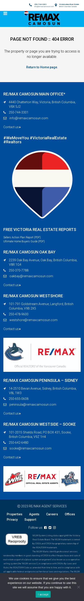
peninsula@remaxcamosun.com (32, 404)
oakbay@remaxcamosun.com (31, 276)
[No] (78, 587)
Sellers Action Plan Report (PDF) (22, 237)
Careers (52, 514)
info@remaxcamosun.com (28, 118)
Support (30, 519)
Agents (34, 514)
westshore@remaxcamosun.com (33, 320)
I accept (43, 594)
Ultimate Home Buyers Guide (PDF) (24, 241)
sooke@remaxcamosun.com (30, 448)
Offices (70, 514)
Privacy (12, 519)
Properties (14, 514)
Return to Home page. (42, 67)
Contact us (12, 127)
